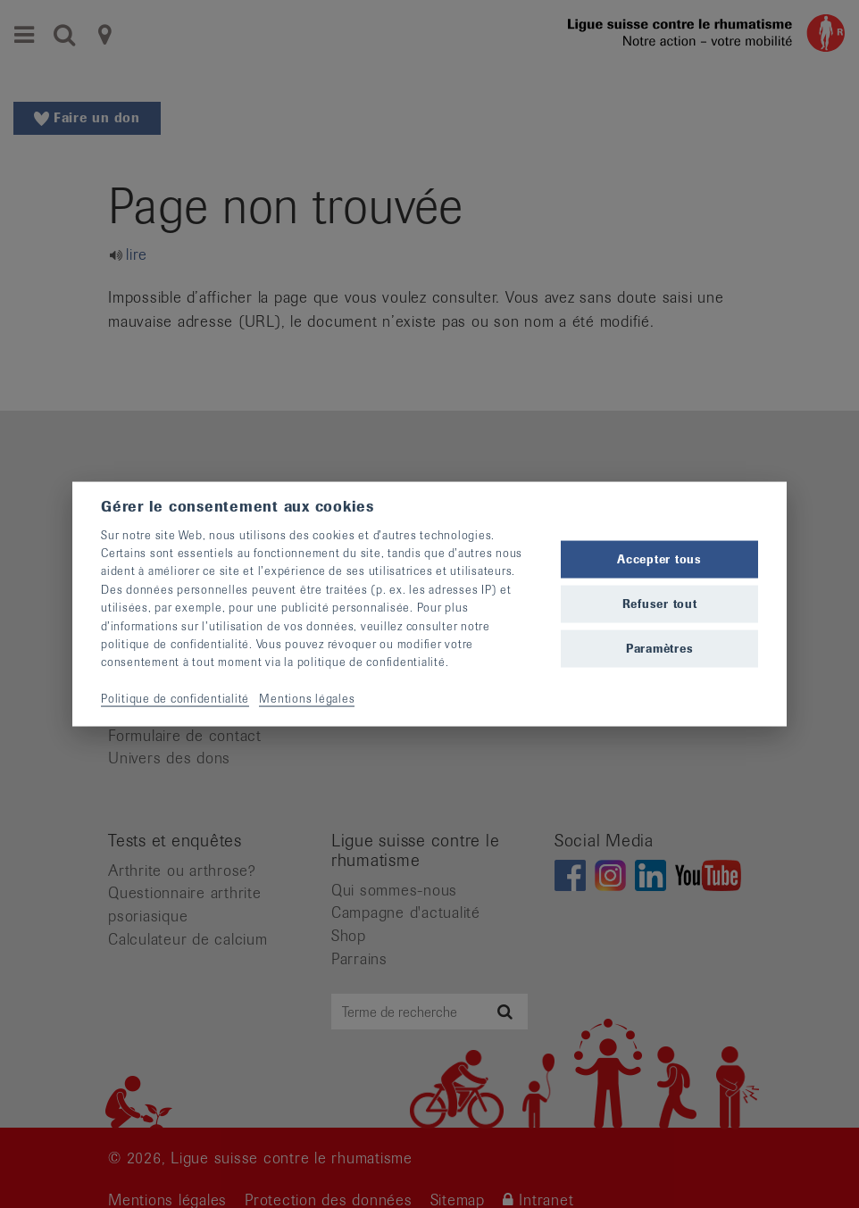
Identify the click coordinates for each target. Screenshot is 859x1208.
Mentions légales (306, 698)
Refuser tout (659, 604)
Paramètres (660, 648)
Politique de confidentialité (175, 698)
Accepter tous (659, 558)
